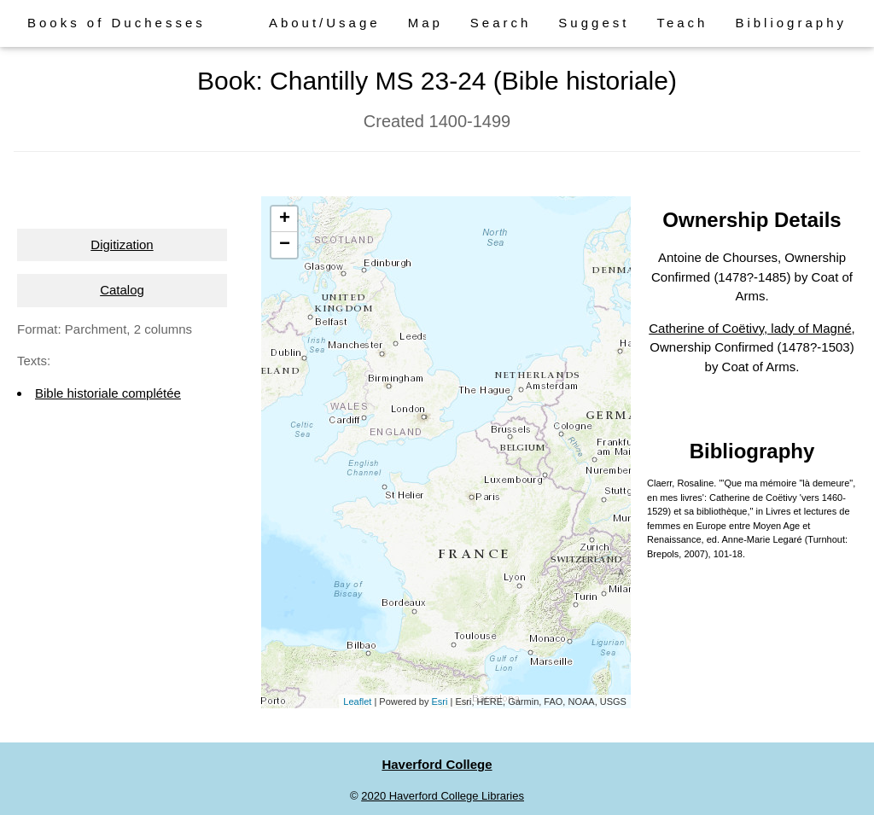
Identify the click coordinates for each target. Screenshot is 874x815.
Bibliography (791, 22)
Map (425, 22)
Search (501, 22)
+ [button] (284, 219)
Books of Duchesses (116, 22)
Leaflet (357, 701)
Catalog (122, 289)
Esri (440, 701)
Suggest (593, 22)
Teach (682, 22)
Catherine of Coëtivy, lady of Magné (750, 328)
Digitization (121, 244)
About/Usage (325, 22)
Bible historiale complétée (108, 393)
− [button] (284, 245)
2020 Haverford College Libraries (442, 795)
